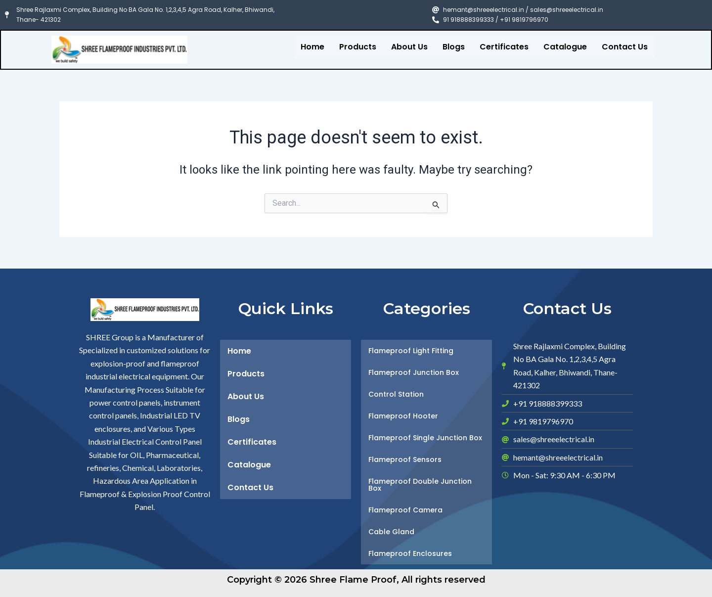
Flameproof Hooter (403, 416)
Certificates (504, 46)
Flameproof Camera (405, 510)
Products (357, 46)
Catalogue (565, 46)
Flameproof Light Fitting (410, 351)
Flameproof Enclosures (410, 553)
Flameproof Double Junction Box (420, 484)
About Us (409, 46)
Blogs (454, 46)
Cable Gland (391, 532)
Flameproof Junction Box (413, 372)
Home (312, 46)
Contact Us (625, 46)
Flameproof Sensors (405, 459)
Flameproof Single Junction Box (425, 438)
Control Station (396, 394)
